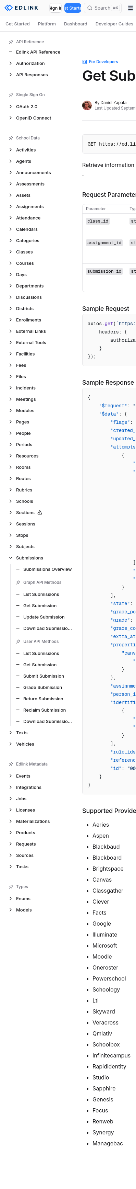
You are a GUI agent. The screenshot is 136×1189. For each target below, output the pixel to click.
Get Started (72, 8)
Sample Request (105, 308)
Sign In (55, 8)
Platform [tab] (47, 23)
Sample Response (108, 382)
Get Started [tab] (17, 23)
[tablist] (68, 24)
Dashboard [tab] (75, 23)
